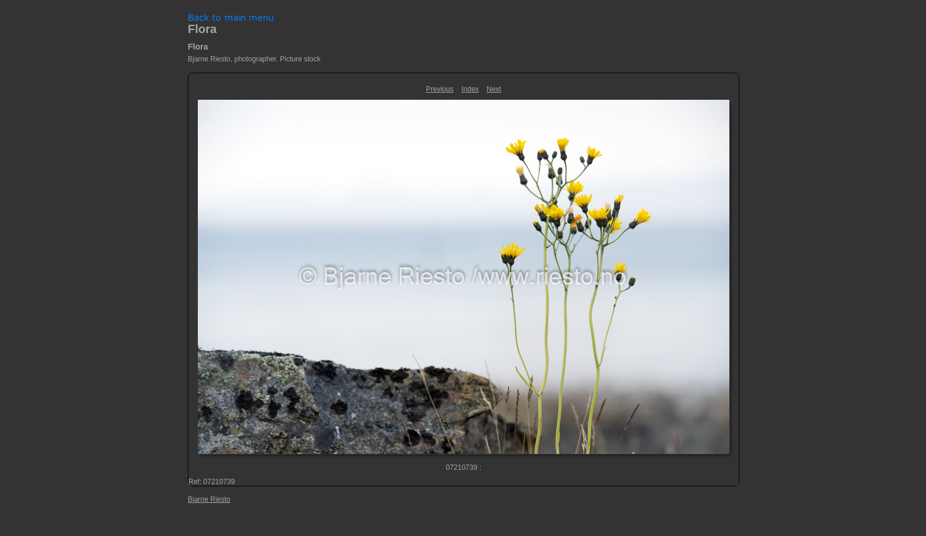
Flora (202, 28)
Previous (440, 89)
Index (469, 89)
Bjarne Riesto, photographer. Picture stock (254, 59)
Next (494, 89)
